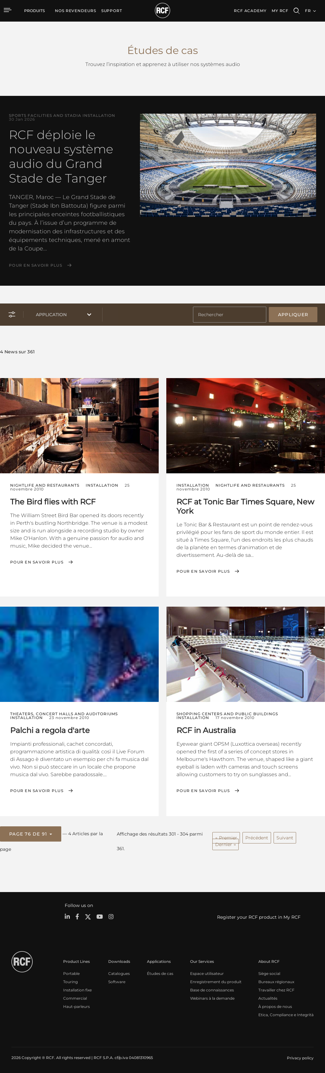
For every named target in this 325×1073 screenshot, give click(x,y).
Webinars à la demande (212, 997)
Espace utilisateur (207, 972)
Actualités (267, 997)
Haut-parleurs (76, 1005)
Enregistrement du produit (216, 980)
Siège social (269, 972)
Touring (70, 980)
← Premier (226, 837)
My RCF (280, 10)
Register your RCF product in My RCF (259, 916)
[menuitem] (75, 11)
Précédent (256, 837)
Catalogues (119, 972)
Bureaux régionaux (276, 980)
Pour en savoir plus (35, 265)
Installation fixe (77, 989)
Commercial (75, 997)
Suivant (284, 837)
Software (116, 980)
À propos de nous (275, 1005)
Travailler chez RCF (276, 989)
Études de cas (160, 972)
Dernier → (225, 844)
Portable (71, 972)
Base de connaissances (212, 989)
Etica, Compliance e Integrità (286, 1013)
